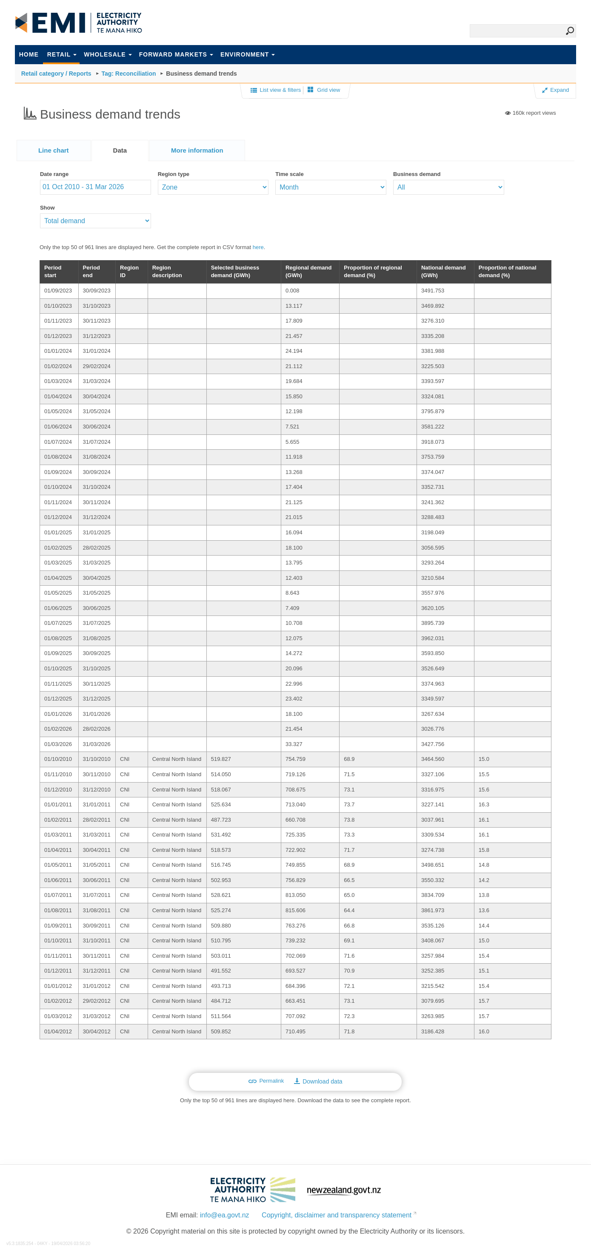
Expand (555, 90)
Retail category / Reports (56, 73)
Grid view (324, 90)
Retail (62, 54)
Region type (173, 174)
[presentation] (197, 150)
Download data (318, 1081)
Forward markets (176, 54)
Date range (54, 174)
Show (47, 207)
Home (29, 54)
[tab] (54, 150)
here (258, 247)
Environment (247, 54)
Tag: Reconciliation (128, 73)
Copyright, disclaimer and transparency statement (336, 1215)
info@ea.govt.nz (224, 1215)
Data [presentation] (120, 150)
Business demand (416, 174)
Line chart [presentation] (53, 150)
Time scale (289, 174)
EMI (79, 23)
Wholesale (107, 54)
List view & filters (276, 90)
